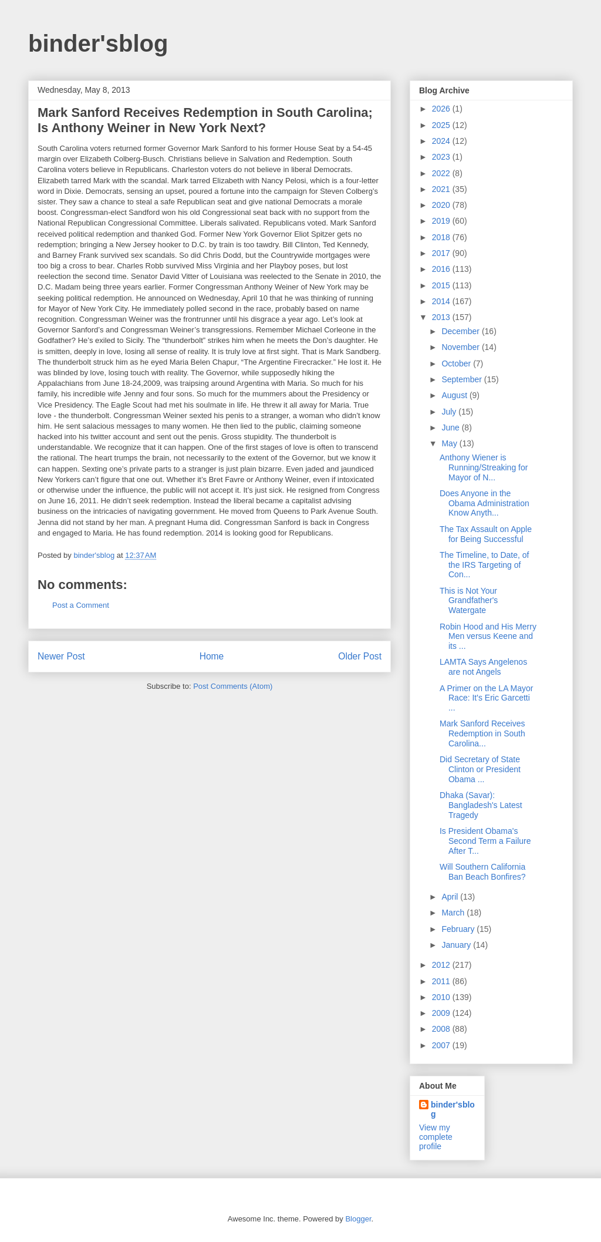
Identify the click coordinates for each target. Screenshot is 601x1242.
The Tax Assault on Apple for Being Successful (486, 534)
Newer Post (61, 656)
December (461, 331)
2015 (442, 285)
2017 (442, 253)
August (455, 395)
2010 (442, 997)
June (451, 427)
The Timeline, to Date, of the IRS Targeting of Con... (484, 565)
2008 (442, 1029)
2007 (442, 1045)
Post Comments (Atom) (232, 686)
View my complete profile (436, 1137)
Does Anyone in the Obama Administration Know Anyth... (484, 503)
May (450, 443)
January (457, 945)
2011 (442, 981)
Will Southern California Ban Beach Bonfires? (483, 871)
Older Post (359, 656)
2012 (442, 965)
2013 (442, 317)
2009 (442, 1013)
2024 (442, 141)
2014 (442, 301)
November (461, 347)
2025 (442, 125)
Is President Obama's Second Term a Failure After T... (485, 841)
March (454, 912)
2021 (442, 189)
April (450, 896)
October (457, 363)
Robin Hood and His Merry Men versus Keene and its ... (488, 636)
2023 (442, 156)
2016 (442, 269)
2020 (442, 205)
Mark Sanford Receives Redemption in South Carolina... (482, 733)
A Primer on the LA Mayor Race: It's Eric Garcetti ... (487, 698)
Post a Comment (80, 605)
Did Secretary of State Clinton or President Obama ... (480, 769)
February (459, 929)
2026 (442, 108)
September (462, 379)
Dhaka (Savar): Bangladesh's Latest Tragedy (481, 805)
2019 (442, 220)
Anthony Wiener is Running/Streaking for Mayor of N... (484, 467)
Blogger (358, 1218)
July (449, 411)
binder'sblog (98, 43)
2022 (442, 173)
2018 (442, 237)
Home (212, 656)
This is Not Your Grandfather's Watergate (469, 600)
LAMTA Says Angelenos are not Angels (483, 666)
